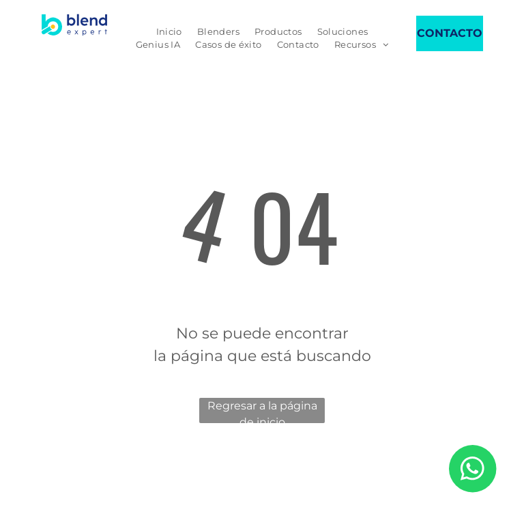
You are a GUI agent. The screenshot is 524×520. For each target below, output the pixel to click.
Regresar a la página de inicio (262, 411)
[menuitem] (169, 32)
